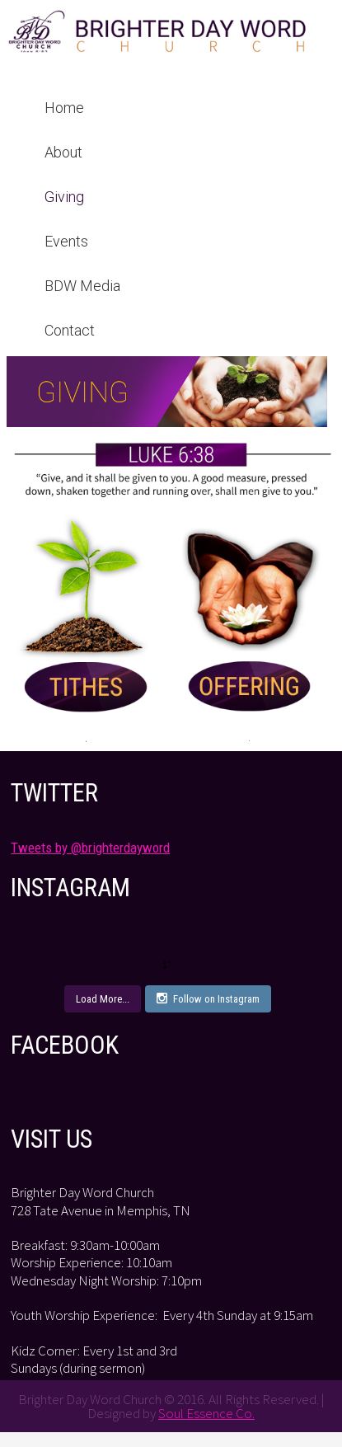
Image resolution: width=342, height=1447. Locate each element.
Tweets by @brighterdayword (90, 847)
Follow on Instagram (208, 998)
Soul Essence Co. (206, 1413)
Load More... (102, 999)
